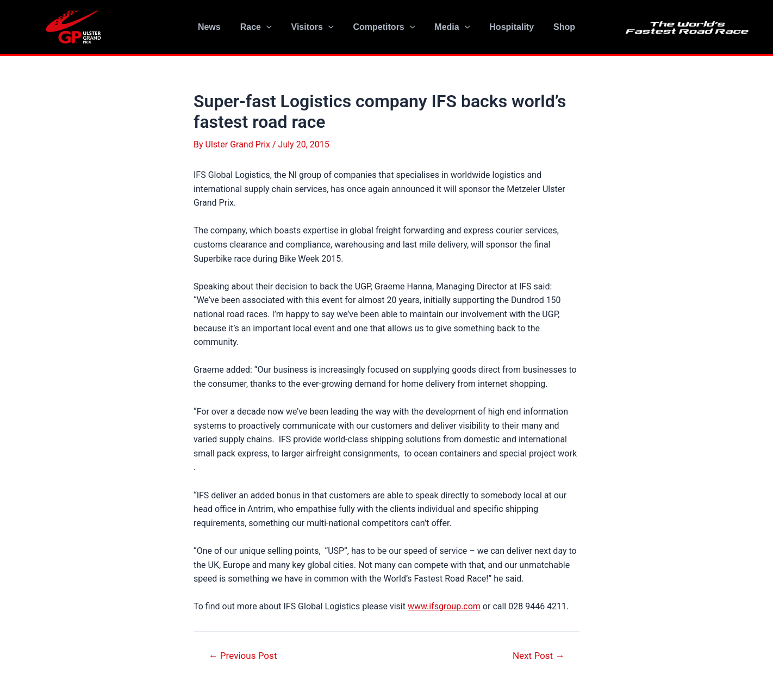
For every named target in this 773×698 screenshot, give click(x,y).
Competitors (384, 27)
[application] (270, 27)
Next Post (538, 655)
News (215, 27)
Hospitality (507, 27)
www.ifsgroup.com (444, 606)
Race (260, 27)
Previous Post (243, 655)
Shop (558, 27)
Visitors (315, 27)
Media (449, 27)
